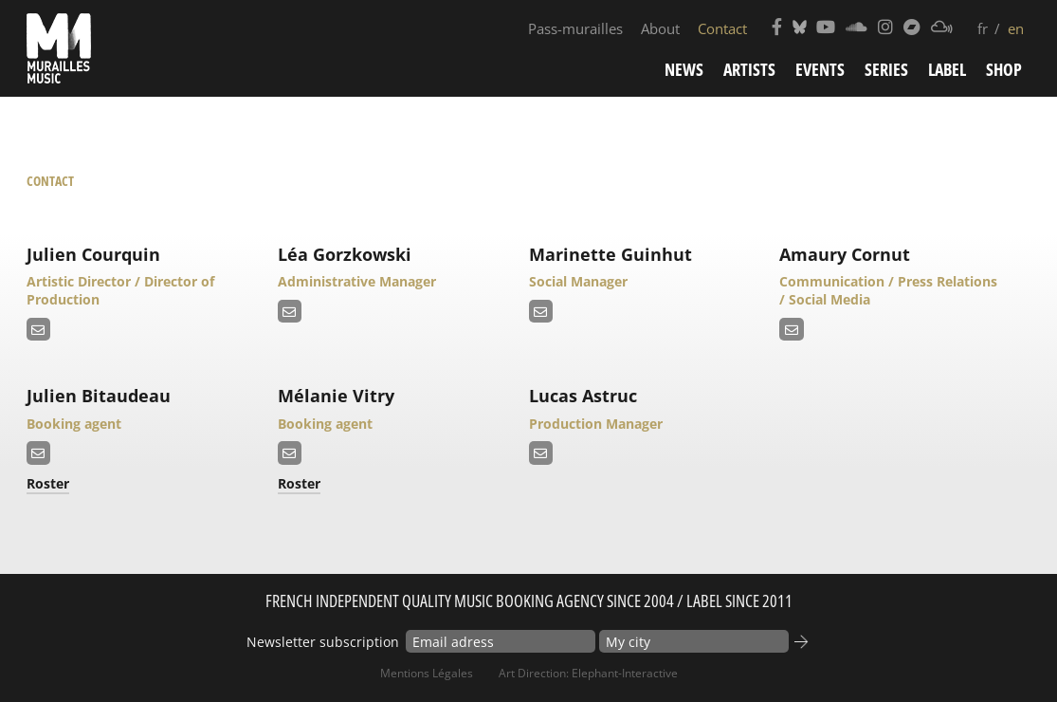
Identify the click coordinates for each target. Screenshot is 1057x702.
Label (947, 69)
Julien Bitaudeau (99, 395)
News (684, 69)
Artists (749, 69)
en (1016, 28)
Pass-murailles (575, 28)
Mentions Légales (426, 673)
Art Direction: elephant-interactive (588, 673)
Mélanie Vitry (336, 395)
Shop (1004, 69)
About (660, 28)
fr (982, 28)
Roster (48, 483)
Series (886, 69)
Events (820, 69)
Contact (722, 28)
